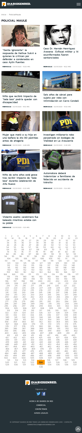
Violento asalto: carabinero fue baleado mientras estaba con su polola (20, 220)
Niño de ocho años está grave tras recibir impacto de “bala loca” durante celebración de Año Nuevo (20, 179)
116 (29, 260)
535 (58, 364)
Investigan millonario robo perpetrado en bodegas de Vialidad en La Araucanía (58, 138)
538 (41, 366)
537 (75, 364)
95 (13, 256)
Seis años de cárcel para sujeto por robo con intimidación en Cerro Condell (61, 98)
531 (24, 364)
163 (40, 272)
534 (49, 364)
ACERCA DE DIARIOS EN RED (41, 401)
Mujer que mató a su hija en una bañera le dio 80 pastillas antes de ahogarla (20, 138)
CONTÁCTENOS (41, 409)
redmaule (7, 66)
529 (7, 364)
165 (57, 272)
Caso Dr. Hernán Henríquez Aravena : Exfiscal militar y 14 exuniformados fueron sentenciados (60, 53)
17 (33, 238)
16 (26, 238)
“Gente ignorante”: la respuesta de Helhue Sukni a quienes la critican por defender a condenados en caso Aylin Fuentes (19, 56)
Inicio (3, 15)
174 (53, 274)
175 (61, 274)
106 (25, 258)
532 (32, 364)
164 (49, 272)
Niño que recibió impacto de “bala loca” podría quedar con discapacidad (20, 99)
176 (69, 274)
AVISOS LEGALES (41, 413)
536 (66, 364)
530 (16, 364)
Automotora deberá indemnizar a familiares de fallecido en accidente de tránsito (59, 177)
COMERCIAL (41, 405)
